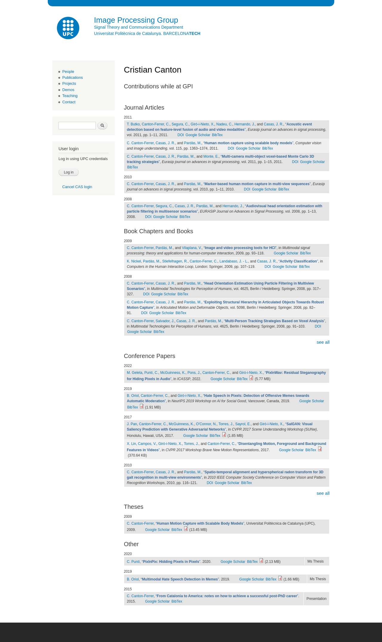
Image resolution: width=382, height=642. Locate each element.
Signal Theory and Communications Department (138, 27)
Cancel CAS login (77, 187)
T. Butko (133, 124)
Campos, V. (147, 444)
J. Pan (132, 424)
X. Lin (131, 444)
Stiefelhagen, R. (175, 261)
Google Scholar (198, 135)
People (68, 71)
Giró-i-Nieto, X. (202, 124)
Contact (69, 102)
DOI (181, 135)
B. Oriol (133, 396)
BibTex (217, 135)
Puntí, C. (151, 373)
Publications (72, 77)
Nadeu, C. (224, 124)
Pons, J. (193, 373)
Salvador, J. (165, 321)
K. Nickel (134, 261)
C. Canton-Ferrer (140, 143)
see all (323, 342)
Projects (69, 83)
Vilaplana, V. (192, 248)
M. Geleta (134, 373)
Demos (68, 89)
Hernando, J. (244, 124)
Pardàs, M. (192, 143)
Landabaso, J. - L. (233, 261)
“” (248, 143)
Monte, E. (210, 156)
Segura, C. (180, 124)
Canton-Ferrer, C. (156, 124)
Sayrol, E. (243, 424)
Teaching (70, 95)
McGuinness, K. (173, 373)
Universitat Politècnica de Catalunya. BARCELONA (147, 33)
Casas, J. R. (273, 124)
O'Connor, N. (206, 424)
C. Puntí (133, 562)
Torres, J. (225, 424)
